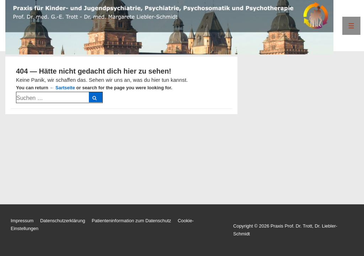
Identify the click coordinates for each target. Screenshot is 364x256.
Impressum (22, 220)
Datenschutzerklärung (62, 220)
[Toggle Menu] (351, 26)
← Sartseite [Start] (62, 87)
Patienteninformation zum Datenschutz (131, 220)
